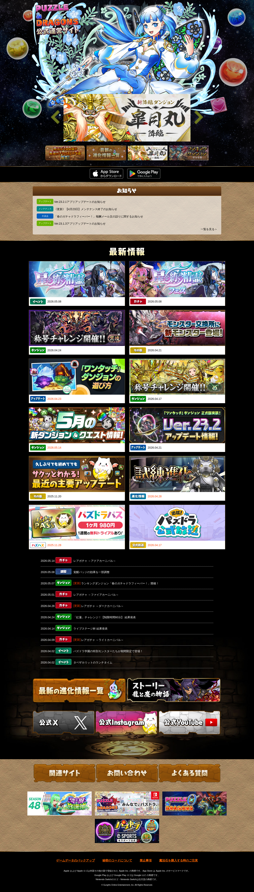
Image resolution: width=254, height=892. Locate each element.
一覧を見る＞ (209, 229)
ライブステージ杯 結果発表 (90, 628)
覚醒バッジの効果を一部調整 (91, 572)
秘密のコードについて (117, 860)
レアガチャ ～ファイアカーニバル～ (96, 594)
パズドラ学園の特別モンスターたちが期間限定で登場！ (108, 651)
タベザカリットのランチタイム (92, 662)
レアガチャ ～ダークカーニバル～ (102, 606)
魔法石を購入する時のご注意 (178, 860)
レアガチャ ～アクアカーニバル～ (94, 560)
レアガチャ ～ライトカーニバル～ (102, 639)
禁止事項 (146, 860)
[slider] (127, 118)
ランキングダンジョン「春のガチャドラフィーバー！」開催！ (120, 583)
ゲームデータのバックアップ (75, 860)
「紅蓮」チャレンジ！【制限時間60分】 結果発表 (104, 617)
